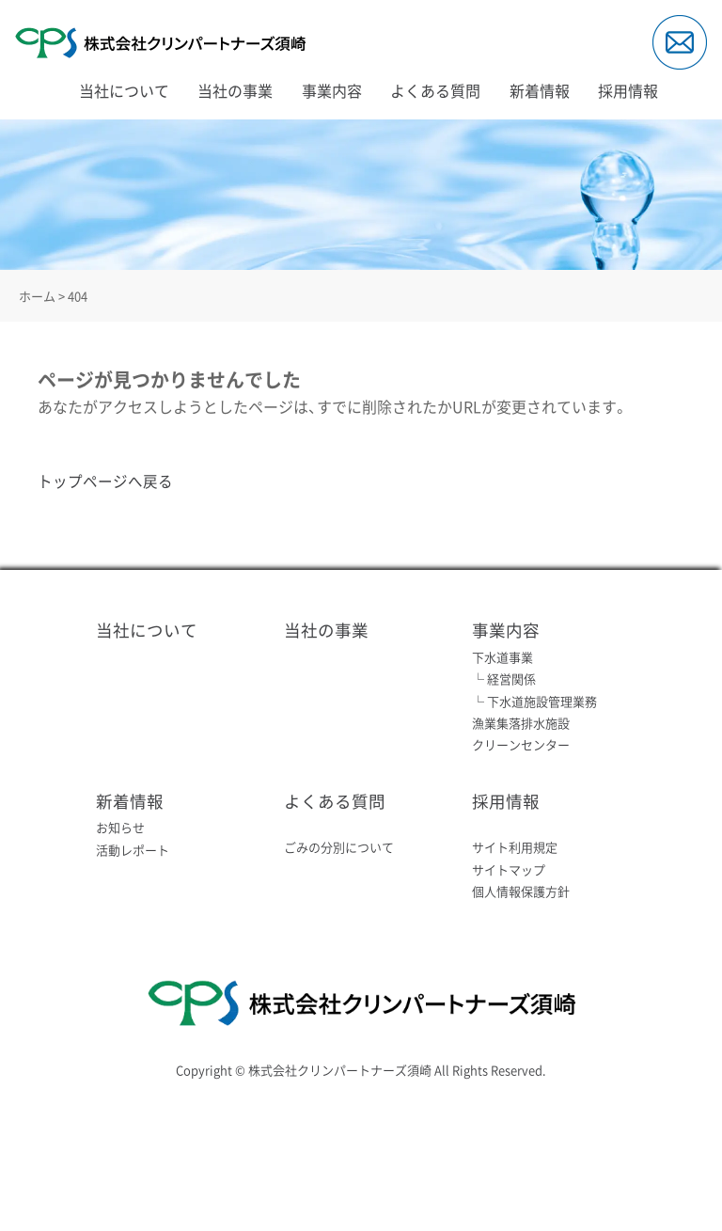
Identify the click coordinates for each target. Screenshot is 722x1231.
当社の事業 (235, 90)
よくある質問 (435, 90)
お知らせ (120, 827)
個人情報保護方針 (521, 890)
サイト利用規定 (514, 847)
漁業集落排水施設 (521, 723)
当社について (124, 90)
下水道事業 (502, 656)
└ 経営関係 (504, 678)
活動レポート (132, 849)
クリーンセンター (521, 744)
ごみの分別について (339, 847)
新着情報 (540, 90)
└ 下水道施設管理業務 (534, 700)
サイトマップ (508, 868)
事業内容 (332, 90)
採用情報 (628, 90)
